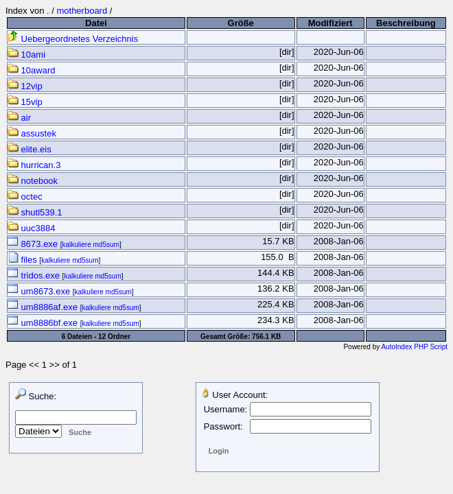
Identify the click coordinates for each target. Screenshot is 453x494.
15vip (25, 102)
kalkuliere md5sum (90, 244)
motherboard (81, 10)
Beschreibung (406, 23)
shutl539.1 (35, 212)
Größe (241, 23)
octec (25, 196)
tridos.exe (35, 275)
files (23, 260)
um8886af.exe (44, 307)
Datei (96, 23)
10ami (26, 54)
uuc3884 (32, 228)
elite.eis (29, 149)
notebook (33, 181)
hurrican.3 (34, 165)
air (19, 118)
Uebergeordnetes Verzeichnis (73, 39)
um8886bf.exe (44, 323)
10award (31, 70)
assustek (32, 133)
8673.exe (34, 244)
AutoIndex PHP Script (414, 347)
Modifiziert (330, 23)
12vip (25, 86)
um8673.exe (40, 291)
